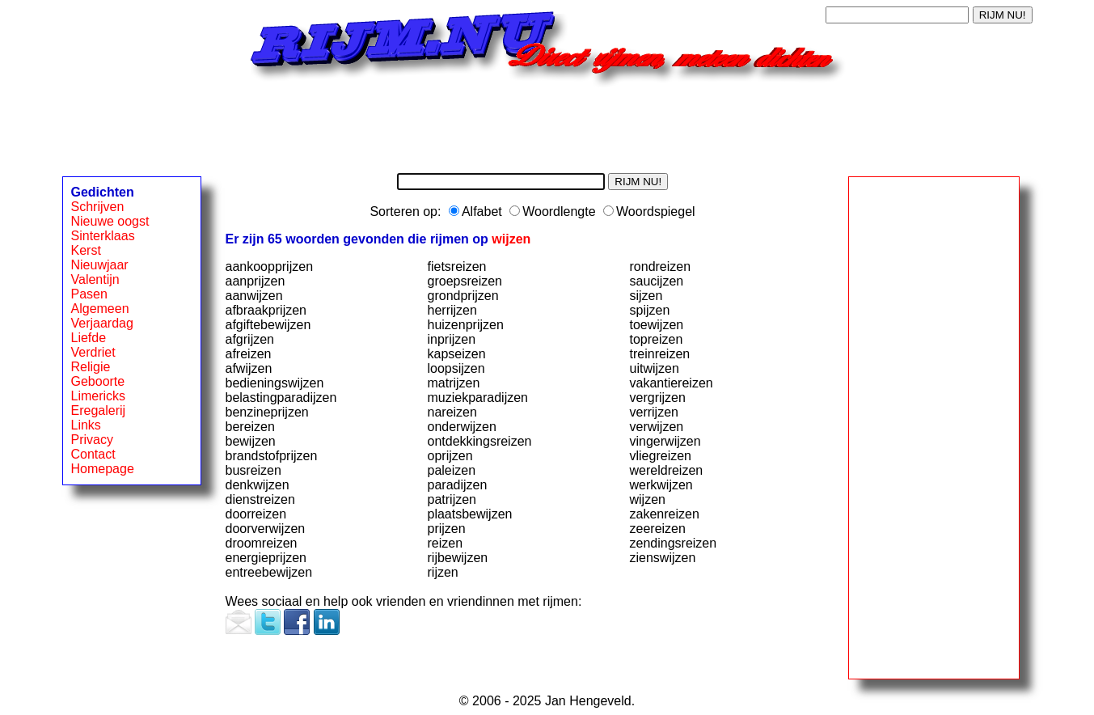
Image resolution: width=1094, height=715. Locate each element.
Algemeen (100, 308)
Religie (91, 367)
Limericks (98, 396)
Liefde (89, 338)
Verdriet (93, 352)
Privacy (92, 439)
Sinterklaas (103, 236)
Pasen (89, 294)
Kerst (86, 250)
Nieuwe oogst (110, 221)
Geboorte (98, 381)
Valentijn (95, 279)
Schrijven (98, 207)
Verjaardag (102, 323)
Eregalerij (98, 410)
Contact (93, 454)
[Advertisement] (547, 123)
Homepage (102, 469)
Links (86, 425)
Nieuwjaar (100, 265)
